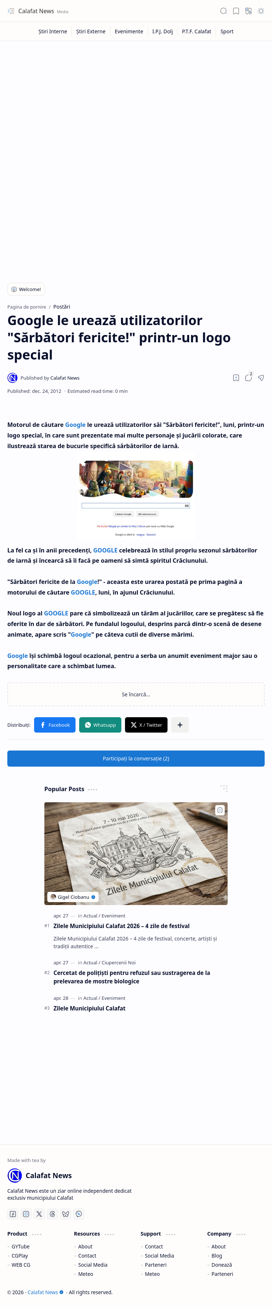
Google (75, 425)
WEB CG (21, 1264)
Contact (87, 1255)
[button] (10, 10)
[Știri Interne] (53, 31)
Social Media (93, 1264)
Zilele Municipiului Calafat (89, 1008)
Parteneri (155, 1264)
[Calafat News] (50, 378)
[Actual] (92, 915)
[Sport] (227, 31)
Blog (217, 1255)
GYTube (21, 1246)
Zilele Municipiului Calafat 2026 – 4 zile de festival (122, 926)
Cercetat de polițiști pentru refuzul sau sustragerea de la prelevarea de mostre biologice (132, 977)
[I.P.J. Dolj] (163, 31)
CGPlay (20, 1255)
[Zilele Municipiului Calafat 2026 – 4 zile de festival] (136, 853)
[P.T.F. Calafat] (197, 31)
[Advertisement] (136, 99)
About (85, 1246)
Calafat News (37, 11)
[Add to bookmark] (220, 810)
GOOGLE (105, 550)
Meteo (85, 1273)
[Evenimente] (129, 31)
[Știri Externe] (91, 31)
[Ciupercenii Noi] (119, 962)
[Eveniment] (113, 915)
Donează (222, 1264)
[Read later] (236, 377)
